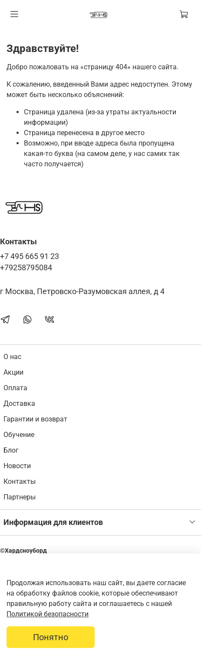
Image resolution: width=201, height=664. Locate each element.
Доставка (19, 403)
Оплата (15, 388)
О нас (12, 357)
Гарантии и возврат (35, 419)
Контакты (19, 481)
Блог (11, 450)
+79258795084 (26, 267)
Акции (13, 372)
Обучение (18, 435)
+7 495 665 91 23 (29, 256)
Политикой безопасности (48, 614)
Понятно (50, 637)
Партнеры (19, 497)
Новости (17, 466)
